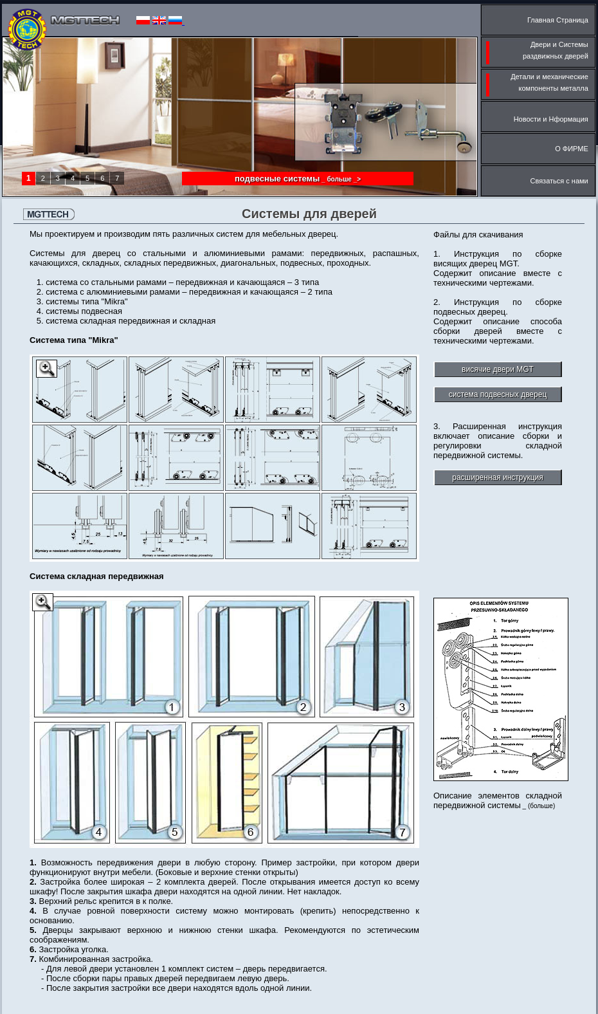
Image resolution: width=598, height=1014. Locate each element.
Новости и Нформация (555, 119)
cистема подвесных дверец (498, 394)
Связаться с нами (563, 181)
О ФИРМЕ (575, 148)
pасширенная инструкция (497, 477)
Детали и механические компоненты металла (538, 84)
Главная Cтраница (561, 20)
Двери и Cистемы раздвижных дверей (538, 52)
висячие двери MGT (498, 369)
